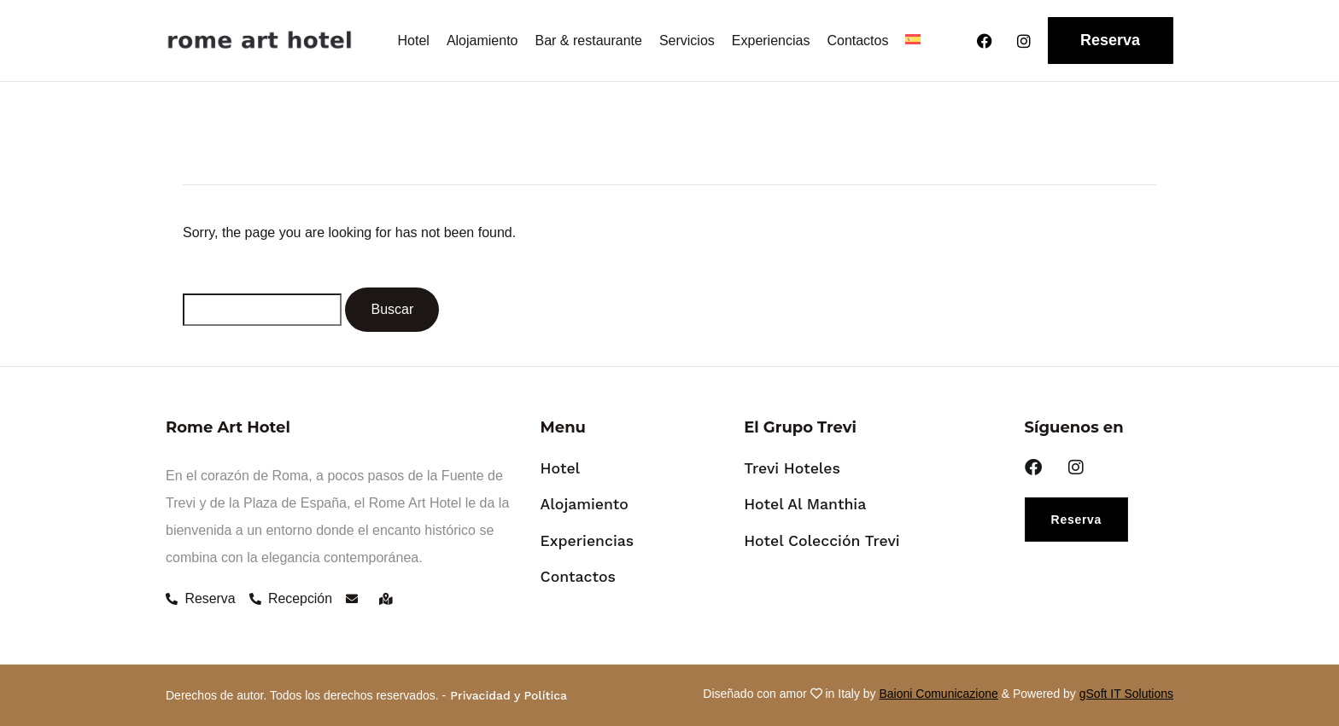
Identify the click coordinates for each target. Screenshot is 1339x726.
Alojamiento (482, 40)
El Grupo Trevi (800, 427)
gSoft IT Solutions (1126, 693)
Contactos (857, 40)
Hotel (414, 40)
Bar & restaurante (588, 40)
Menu (563, 427)
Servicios (687, 40)
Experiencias (771, 40)
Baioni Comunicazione (939, 693)
